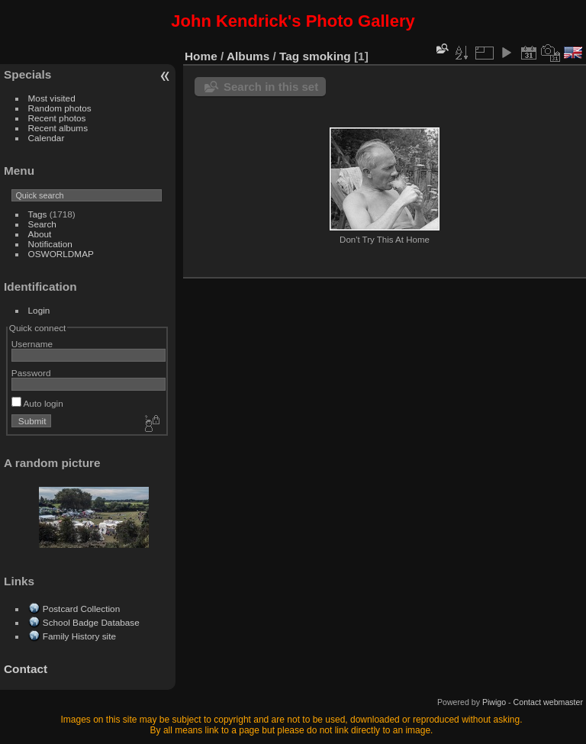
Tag (289, 56)
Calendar (46, 138)
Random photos (60, 108)
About (40, 234)
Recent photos (57, 118)
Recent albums (58, 128)
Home (201, 56)
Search (42, 224)
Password (31, 373)
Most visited (52, 98)
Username (32, 344)
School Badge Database (91, 622)
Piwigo (494, 702)
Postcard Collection (81, 609)
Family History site (79, 636)
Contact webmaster (548, 702)
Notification (50, 244)
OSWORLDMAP (61, 254)
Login (39, 310)
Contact (25, 668)
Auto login (37, 403)
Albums (248, 56)
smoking (327, 56)
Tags (37, 214)
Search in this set (271, 86)
